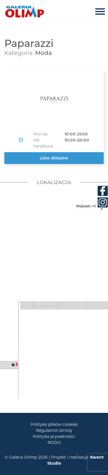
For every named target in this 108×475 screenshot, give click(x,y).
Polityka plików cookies (54, 424)
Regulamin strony (54, 430)
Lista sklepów (54, 158)
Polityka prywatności (54, 436)
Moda (43, 52)
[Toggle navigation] (101, 11)
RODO (54, 442)
